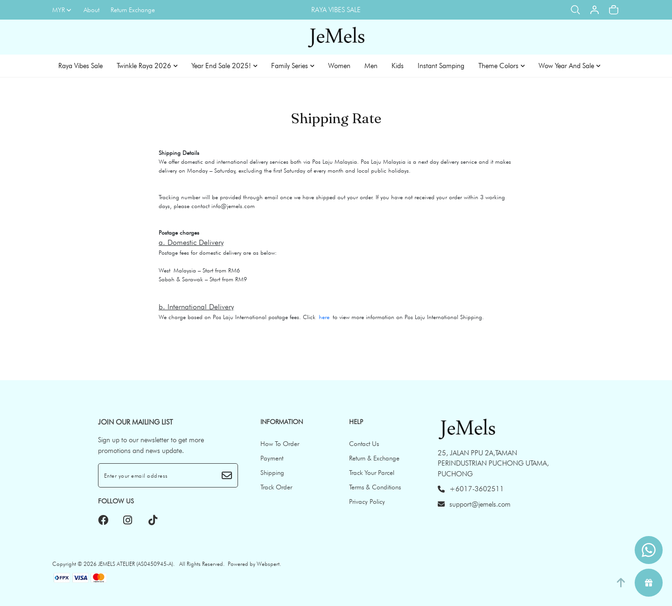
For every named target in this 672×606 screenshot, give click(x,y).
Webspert (268, 563)
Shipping (272, 472)
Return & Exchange (374, 458)
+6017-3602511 (471, 489)
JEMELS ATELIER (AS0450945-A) (135, 563)
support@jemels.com (474, 504)
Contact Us (364, 443)
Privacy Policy (367, 501)
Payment (271, 458)
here (324, 316)
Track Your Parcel (371, 472)
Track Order (276, 487)
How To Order (279, 443)
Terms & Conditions (375, 487)
